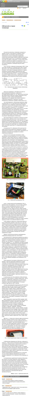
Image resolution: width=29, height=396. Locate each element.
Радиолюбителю (10, 20)
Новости (2, 3)
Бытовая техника (17, 20)
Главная (3, 20)
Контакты (3, 6)
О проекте (3, 4)
